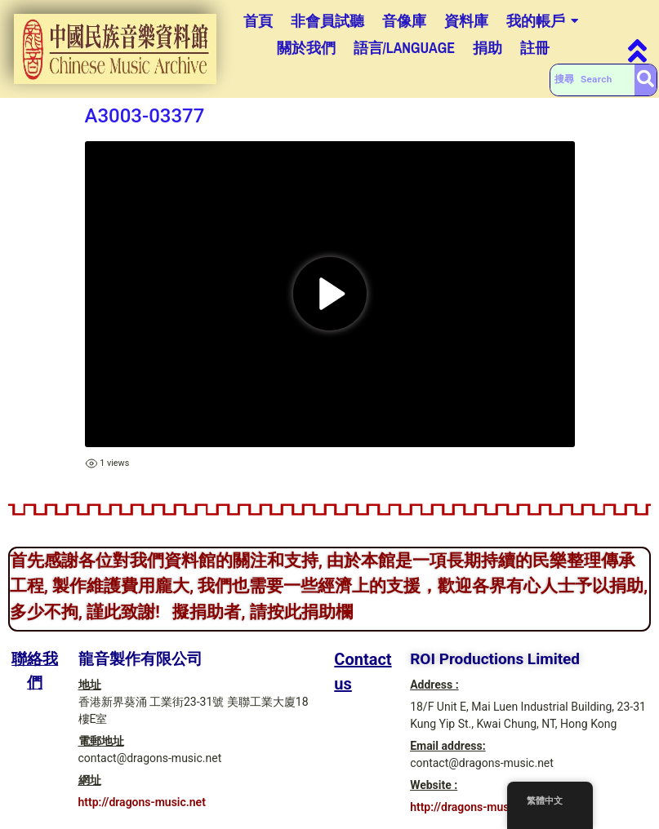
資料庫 (466, 21)
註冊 (535, 48)
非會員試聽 (327, 21)
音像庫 (404, 21)
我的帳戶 (535, 21)
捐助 (487, 48)
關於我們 (306, 48)
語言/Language (405, 48)
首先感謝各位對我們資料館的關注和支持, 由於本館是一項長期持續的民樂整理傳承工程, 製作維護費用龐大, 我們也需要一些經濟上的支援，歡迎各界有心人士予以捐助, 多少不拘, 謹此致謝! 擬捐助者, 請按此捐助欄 (329, 586)
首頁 (258, 21)
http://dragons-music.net (142, 802)
